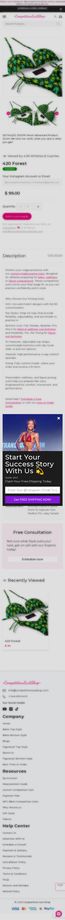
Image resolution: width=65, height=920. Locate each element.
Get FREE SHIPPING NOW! (32, 499)
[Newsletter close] (59, 418)
